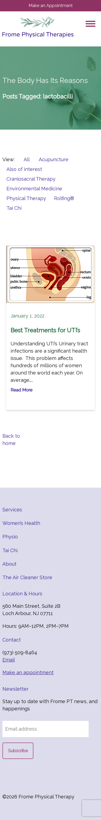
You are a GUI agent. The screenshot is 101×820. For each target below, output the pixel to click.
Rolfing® (64, 198)
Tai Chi (14, 208)
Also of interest (24, 169)
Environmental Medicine (34, 188)
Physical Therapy (26, 198)
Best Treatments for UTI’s (45, 330)
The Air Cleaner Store (27, 577)
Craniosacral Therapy (30, 179)
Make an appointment (28, 672)
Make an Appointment (51, 5)
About (9, 564)
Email (8, 660)
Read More (21, 390)
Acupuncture (53, 159)
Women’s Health (21, 523)
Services (12, 509)
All (27, 159)
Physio (10, 536)
